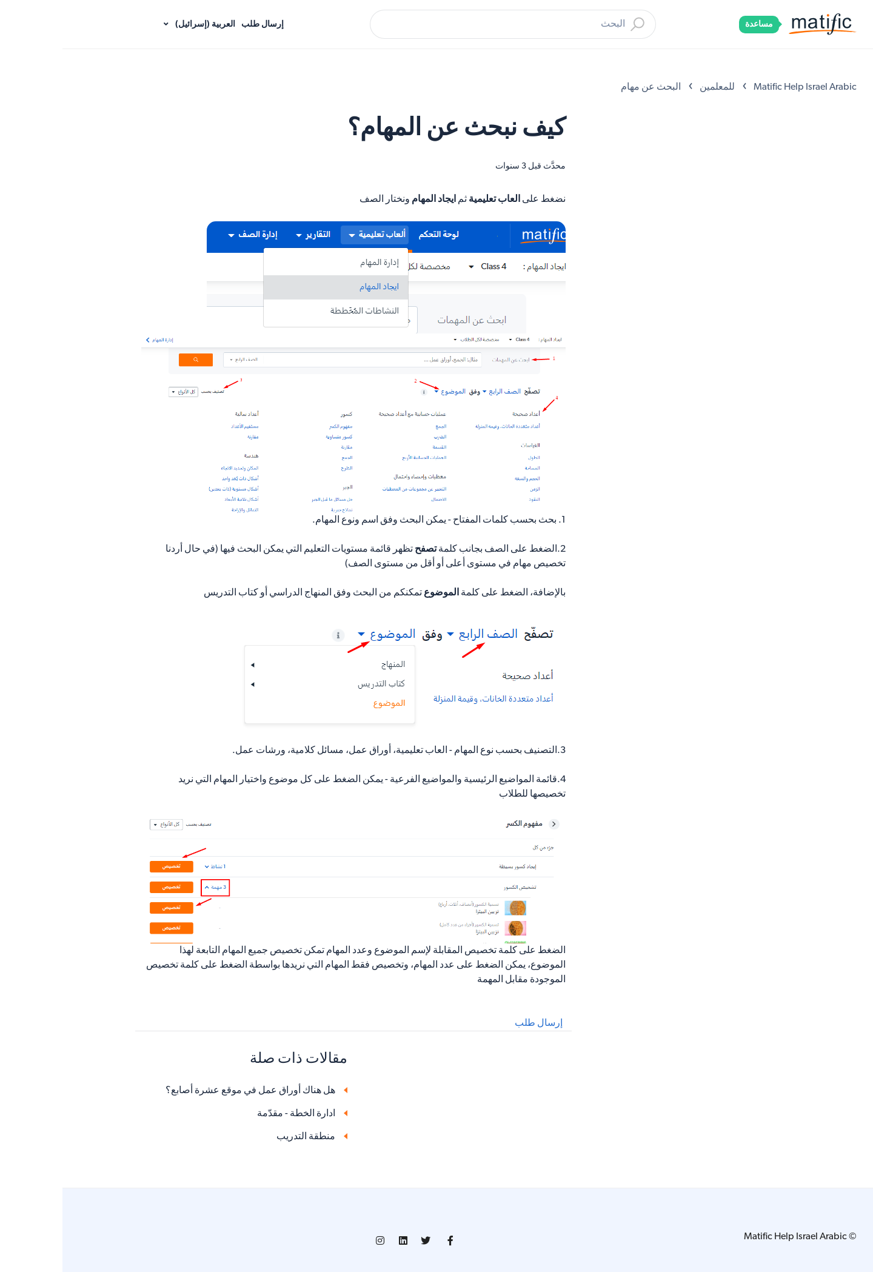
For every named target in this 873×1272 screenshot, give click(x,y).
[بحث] (450, 24)
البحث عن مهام (588, 87)
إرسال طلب (200, 24)
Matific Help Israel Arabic (742, 87)
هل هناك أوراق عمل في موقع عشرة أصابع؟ (188, 1091)
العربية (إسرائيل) (142, 24)
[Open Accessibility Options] (847, 59)
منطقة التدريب (243, 1137)
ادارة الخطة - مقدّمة (234, 1114)
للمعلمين (654, 87)
